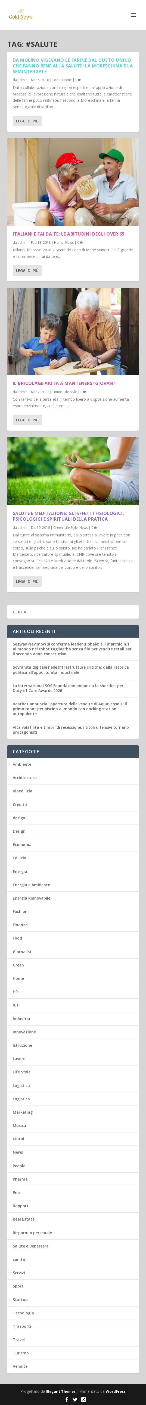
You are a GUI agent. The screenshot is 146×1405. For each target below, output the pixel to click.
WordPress (116, 1391)
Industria (21, 1018)
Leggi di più (27, 120)
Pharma (20, 1179)
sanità (19, 1259)
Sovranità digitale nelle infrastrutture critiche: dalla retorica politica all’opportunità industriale (71, 670)
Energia (20, 871)
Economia (22, 844)
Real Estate (24, 1219)
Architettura (25, 777)
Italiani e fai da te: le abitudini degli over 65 (69, 234)
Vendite (20, 1366)
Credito (20, 804)
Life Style (70, 392)
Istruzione (22, 1045)
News (69, 242)
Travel (19, 1339)
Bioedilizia (22, 790)
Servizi (19, 1272)
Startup (20, 1299)
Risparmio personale (32, 1232)
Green (58, 527)
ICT (16, 1005)
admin (22, 80)
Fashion (20, 911)
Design (19, 831)
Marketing (23, 1112)
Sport (18, 1286)
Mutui (18, 1138)
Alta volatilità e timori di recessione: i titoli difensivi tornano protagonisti (71, 730)
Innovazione (24, 1032)
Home (67, 80)
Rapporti (21, 1205)
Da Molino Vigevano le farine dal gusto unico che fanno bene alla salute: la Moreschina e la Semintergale (73, 66)
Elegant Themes (61, 1391)
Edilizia (19, 857)
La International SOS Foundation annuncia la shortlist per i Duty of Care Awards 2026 (69, 688)
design (19, 817)
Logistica (21, 1085)
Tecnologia (23, 1313)
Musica (19, 1125)
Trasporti (22, 1326)
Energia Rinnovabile (31, 898)
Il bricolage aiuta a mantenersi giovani (64, 383)
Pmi (16, 1192)
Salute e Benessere (30, 1246)
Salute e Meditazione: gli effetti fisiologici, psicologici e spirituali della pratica (68, 516)
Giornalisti (23, 951)
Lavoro (19, 1058)
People (19, 1165)
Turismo (21, 1352)
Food (56, 80)
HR (15, 991)
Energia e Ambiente (31, 884)
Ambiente (22, 764)
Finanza (20, 924)
